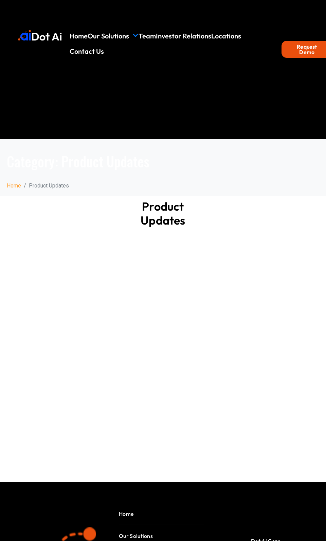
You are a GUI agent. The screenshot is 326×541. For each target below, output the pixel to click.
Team (147, 36)
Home (79, 36)
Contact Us (87, 51)
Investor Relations (183, 36)
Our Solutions (113, 36)
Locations (226, 36)
